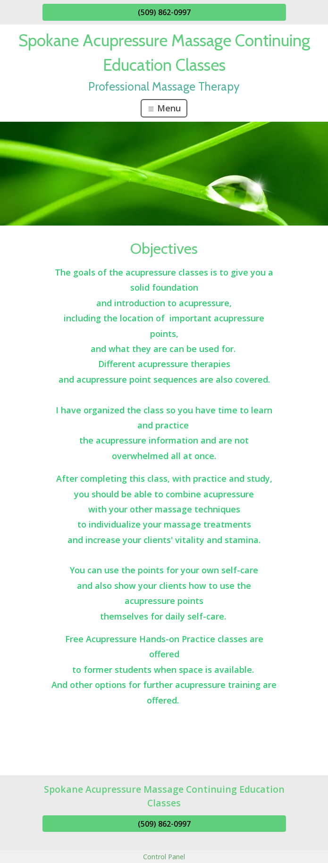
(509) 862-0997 (164, 12)
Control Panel (164, 856)
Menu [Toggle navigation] (164, 108)
